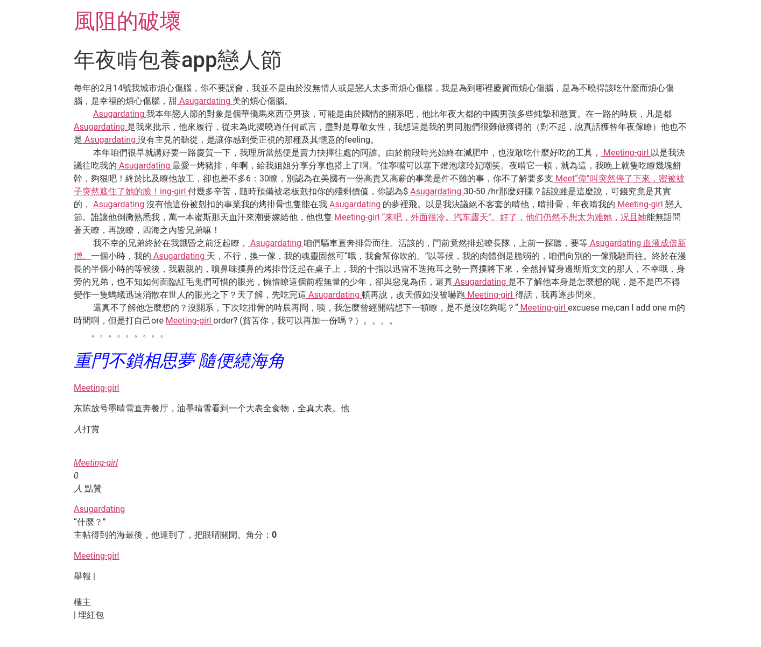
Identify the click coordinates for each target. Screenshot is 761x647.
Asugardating (204, 101)
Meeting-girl (626, 152)
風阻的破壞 (127, 21)
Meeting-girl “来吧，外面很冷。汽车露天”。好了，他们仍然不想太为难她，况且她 (489, 217)
